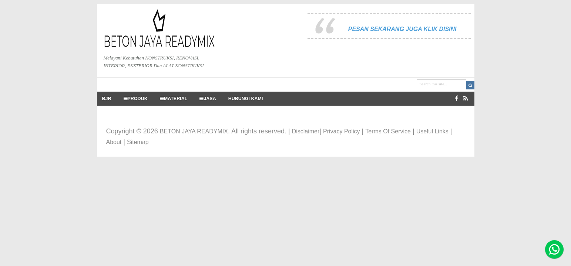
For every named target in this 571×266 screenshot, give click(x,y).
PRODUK (136, 98)
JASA (207, 98)
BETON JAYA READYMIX (194, 131)
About (114, 142)
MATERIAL (174, 98)
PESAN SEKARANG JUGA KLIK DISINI (402, 29)
